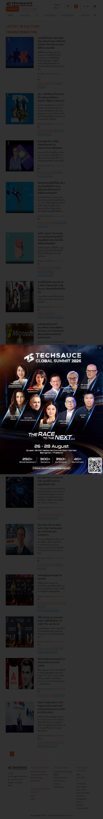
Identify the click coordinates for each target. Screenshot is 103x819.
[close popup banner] (100, 348)
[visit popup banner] (51, 409)
